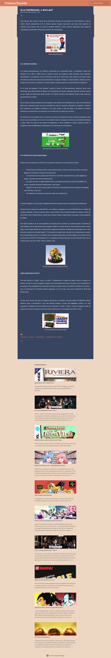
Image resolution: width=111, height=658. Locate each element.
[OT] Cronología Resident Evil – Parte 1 (46, 410)
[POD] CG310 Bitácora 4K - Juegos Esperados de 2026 (50, 465)
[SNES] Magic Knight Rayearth (43, 495)
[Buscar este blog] (100, 3)
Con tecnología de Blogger (55, 655)
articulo (31, 337)
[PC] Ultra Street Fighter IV (42, 637)
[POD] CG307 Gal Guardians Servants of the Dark (48, 520)
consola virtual (50, 337)
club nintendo (40, 337)
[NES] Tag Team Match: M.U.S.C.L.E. (45, 580)
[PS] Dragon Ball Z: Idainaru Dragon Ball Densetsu (49, 607)
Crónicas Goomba (16, 3)
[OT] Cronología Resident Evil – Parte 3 (46, 550)
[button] (21, 16)
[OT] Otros (24, 337)
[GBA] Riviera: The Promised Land (44, 383)
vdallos (59, 337)
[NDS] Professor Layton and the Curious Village (48, 440)
